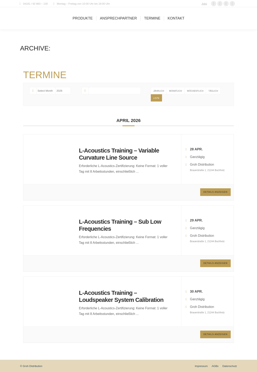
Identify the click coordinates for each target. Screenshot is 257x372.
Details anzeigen (215, 192)
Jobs (204, 3)
